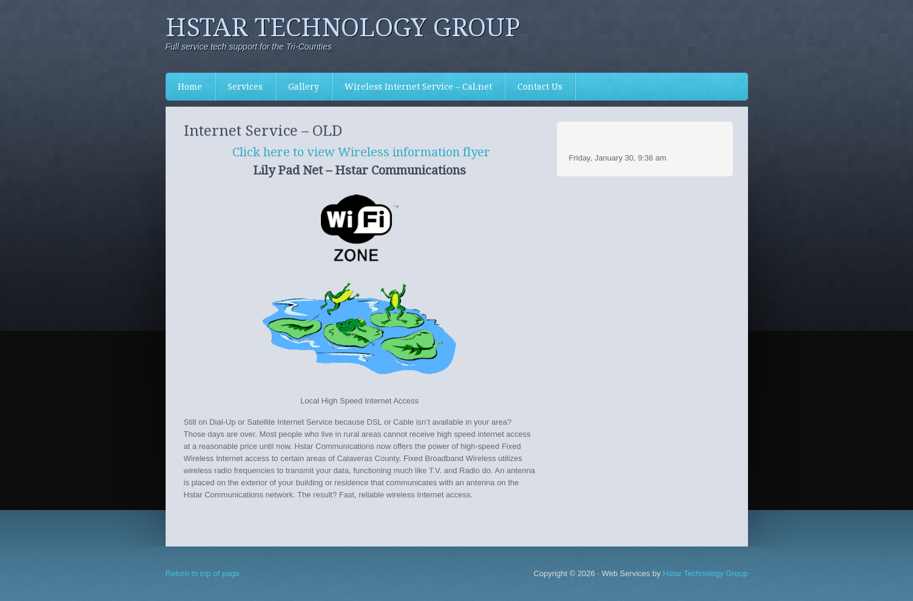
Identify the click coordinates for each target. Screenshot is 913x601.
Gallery (303, 86)
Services (239, 86)
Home (190, 86)
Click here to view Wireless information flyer (361, 152)
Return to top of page (203, 573)
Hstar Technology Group (343, 27)
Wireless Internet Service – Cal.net (418, 86)
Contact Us (539, 86)
